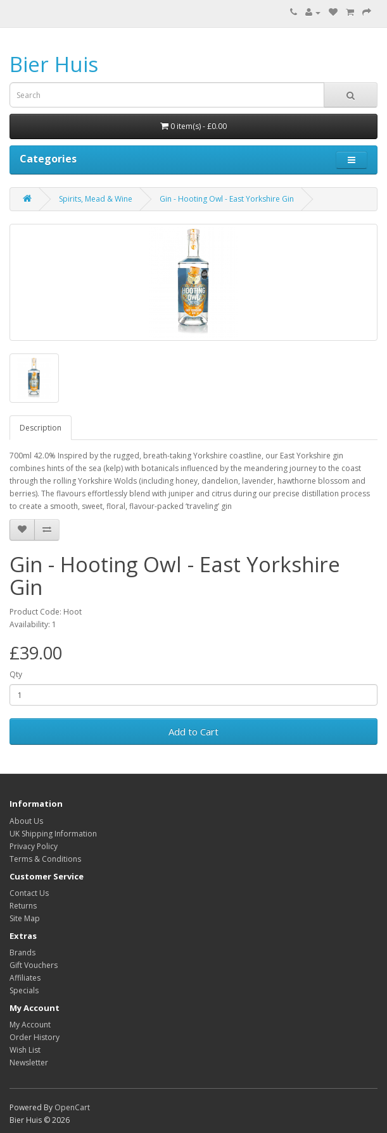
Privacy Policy (34, 846)
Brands (22, 952)
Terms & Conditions (45, 859)
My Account (30, 1024)
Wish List (25, 1049)
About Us (26, 821)
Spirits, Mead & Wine (95, 198)
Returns (23, 905)
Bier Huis (54, 64)
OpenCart (72, 1107)
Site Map (25, 918)
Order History (35, 1037)
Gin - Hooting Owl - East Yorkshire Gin (227, 198)
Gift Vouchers (34, 965)
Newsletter (29, 1062)
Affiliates (25, 977)
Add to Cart (193, 731)
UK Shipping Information (53, 833)
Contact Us (29, 893)
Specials (24, 990)
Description (40, 427)
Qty (16, 674)
